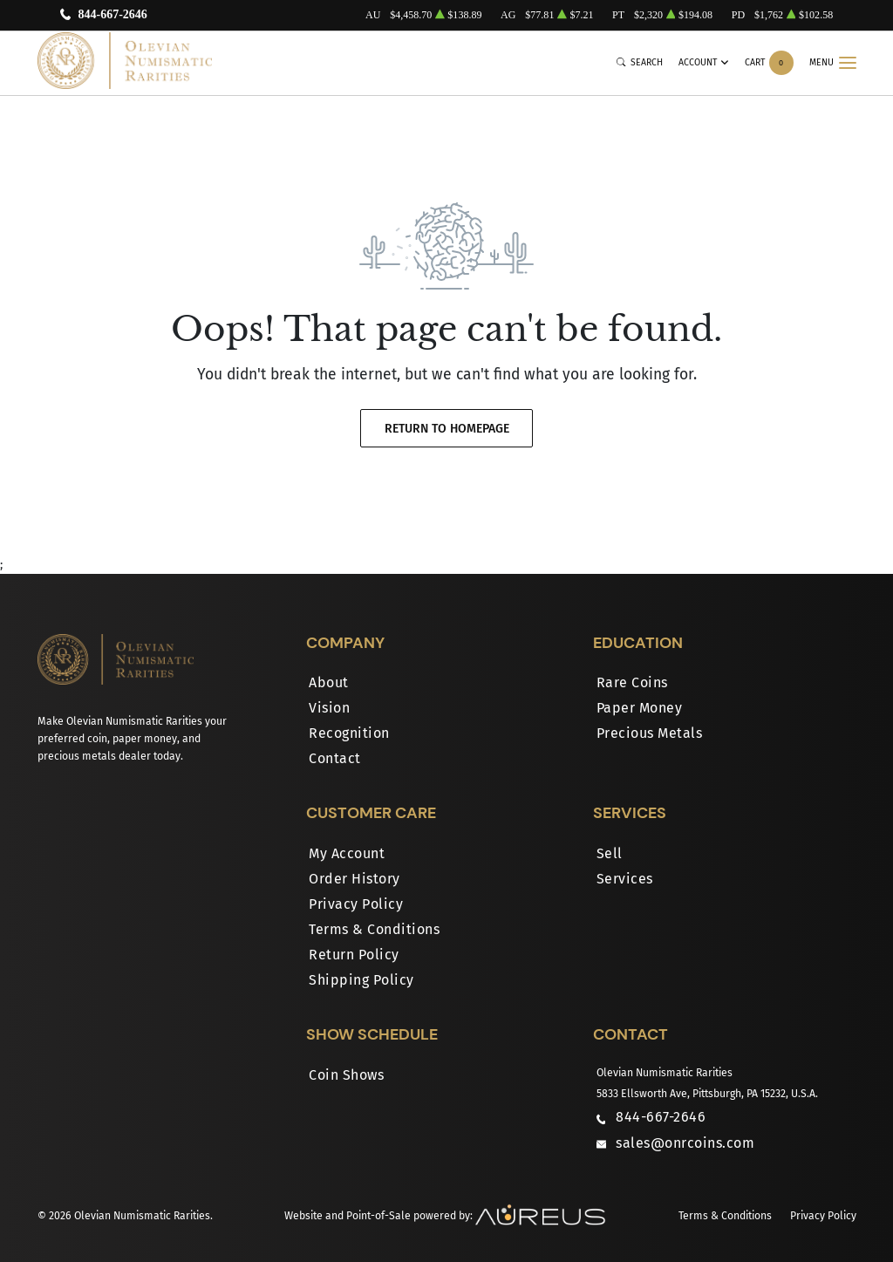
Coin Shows (346, 1075)
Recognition (349, 733)
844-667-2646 (112, 15)
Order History (354, 878)
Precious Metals (649, 733)
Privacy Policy (356, 904)
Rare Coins (632, 682)
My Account (347, 853)
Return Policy (354, 954)
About (329, 682)
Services (624, 878)
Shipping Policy (361, 980)
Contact (335, 758)
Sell (609, 853)
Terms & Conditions (374, 929)
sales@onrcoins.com (685, 1143)
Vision (329, 707)
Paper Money (639, 707)
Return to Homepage (447, 428)
